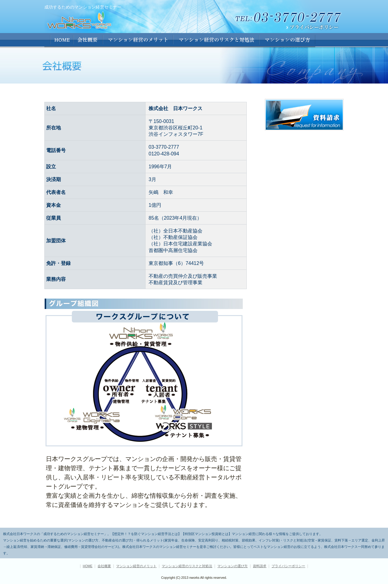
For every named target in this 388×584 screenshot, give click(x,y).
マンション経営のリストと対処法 (216, 40)
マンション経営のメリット (138, 40)
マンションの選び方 (287, 40)
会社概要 (88, 40)
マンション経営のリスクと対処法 (187, 566)
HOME (58, 40)
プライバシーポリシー (288, 566)
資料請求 (259, 566)
